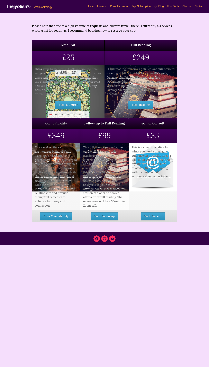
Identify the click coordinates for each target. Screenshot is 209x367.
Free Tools (173, 6)
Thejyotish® (18, 6)
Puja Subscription (141, 6)
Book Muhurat (68, 177)
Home (90, 6)
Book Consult (152, 338)
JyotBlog (159, 6)
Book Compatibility (56, 338)
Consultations (117, 6)
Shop (185, 6)
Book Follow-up (104, 338)
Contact (199, 6)
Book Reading (141, 177)
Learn (100, 6)
